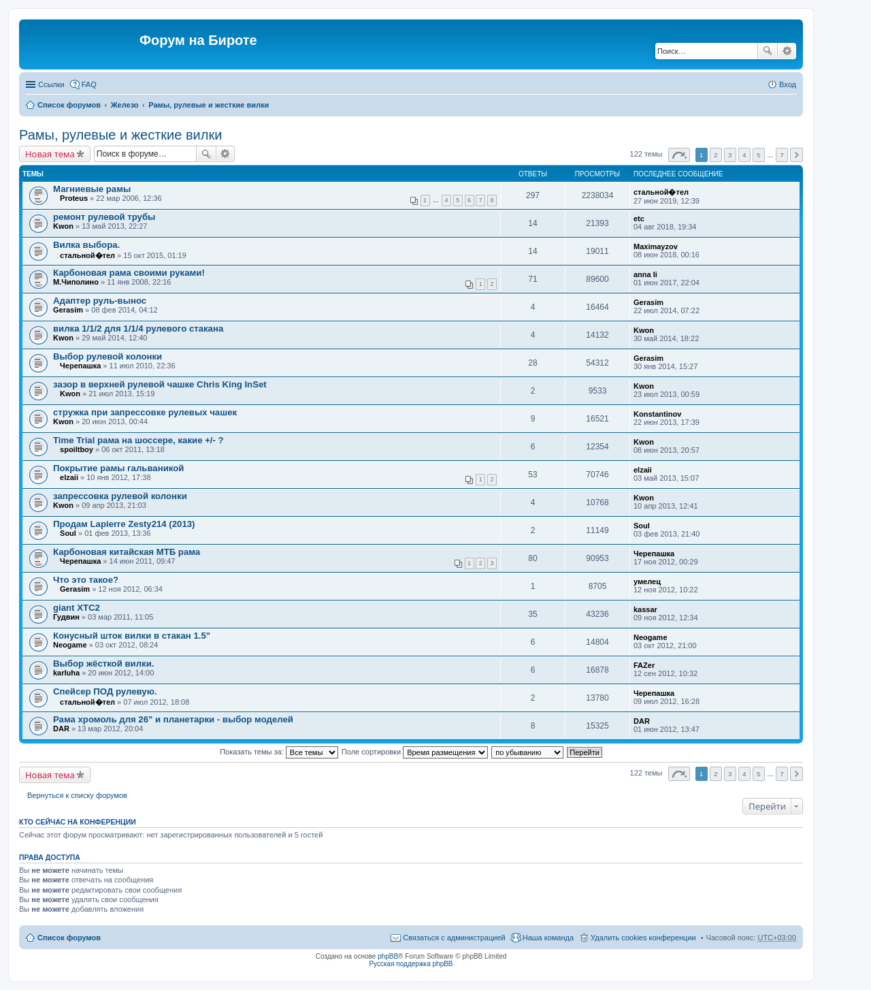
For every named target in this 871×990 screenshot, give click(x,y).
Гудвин (66, 617)
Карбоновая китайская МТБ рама (126, 552)
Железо (125, 105)
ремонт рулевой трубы (104, 217)
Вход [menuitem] (787, 84)
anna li (645, 274)
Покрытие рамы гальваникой (118, 468)
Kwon (63, 226)
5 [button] (759, 155)
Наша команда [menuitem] (548, 937)
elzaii (69, 477)
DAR (61, 728)
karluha (66, 673)
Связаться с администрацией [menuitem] (454, 937)
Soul (68, 533)
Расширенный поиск (787, 51)
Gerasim (68, 310)
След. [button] (796, 155)
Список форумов (69, 105)
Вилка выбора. (86, 245)
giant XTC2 (76, 608)
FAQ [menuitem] (89, 84)
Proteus (74, 198)
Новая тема (50, 154)
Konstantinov (657, 414)
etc (639, 218)
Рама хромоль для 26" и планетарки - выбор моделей (173, 719)
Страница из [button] (679, 155)
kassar (645, 609)
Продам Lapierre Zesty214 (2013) (124, 524)
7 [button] (782, 155)
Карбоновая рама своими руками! (129, 273)
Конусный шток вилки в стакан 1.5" (131, 635)
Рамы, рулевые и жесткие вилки (208, 105)
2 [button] (716, 155)
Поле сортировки (415, 752)
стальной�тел (661, 192)
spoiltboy (76, 449)
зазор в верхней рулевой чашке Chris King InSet (160, 384)
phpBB (388, 956)
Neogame (70, 645)
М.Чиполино (76, 282)
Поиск (767, 51)
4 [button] (744, 155)
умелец (647, 581)
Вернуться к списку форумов (77, 795)
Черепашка (80, 366)
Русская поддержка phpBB (411, 964)
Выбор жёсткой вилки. (103, 663)
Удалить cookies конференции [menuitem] (643, 937)
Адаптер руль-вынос (99, 301)
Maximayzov (656, 246)
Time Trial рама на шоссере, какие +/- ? (138, 440)
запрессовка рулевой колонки (120, 496)
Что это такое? (85, 580)
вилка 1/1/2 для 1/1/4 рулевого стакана (138, 328)
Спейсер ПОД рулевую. (105, 691)
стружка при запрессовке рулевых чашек (145, 412)
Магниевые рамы (92, 189)
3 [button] (730, 155)
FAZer (644, 665)
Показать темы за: (279, 752)
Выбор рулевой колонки (107, 356)
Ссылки (51, 84)
